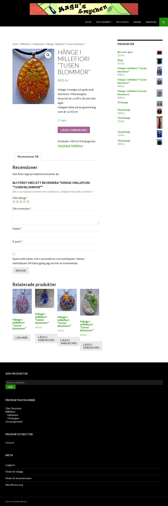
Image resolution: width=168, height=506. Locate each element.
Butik (88, 22)
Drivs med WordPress (16, 501)
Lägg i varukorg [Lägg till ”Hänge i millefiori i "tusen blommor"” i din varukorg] (91, 346)
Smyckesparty (103, 22)
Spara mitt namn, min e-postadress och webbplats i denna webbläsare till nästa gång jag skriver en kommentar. (48, 261)
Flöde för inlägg (14, 471)
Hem (15, 44)
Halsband (38, 44)
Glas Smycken (13, 408)
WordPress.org (14, 484)
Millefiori (25, 44)
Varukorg (151, 22)
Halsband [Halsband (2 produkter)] (10, 442)
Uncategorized (14, 421)
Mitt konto (122, 22)
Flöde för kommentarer (19, 478)
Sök (10, 387)
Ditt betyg (20, 197)
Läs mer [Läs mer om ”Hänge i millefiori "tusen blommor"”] (21, 337)
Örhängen (13, 418)
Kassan (137, 22)
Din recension (21, 208)
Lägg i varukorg (74, 130)
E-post (17, 241)
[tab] (28, 156)
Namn (17, 228)
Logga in (10, 464)
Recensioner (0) (28, 156)
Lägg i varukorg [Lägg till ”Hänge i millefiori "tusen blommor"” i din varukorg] (46, 338)
